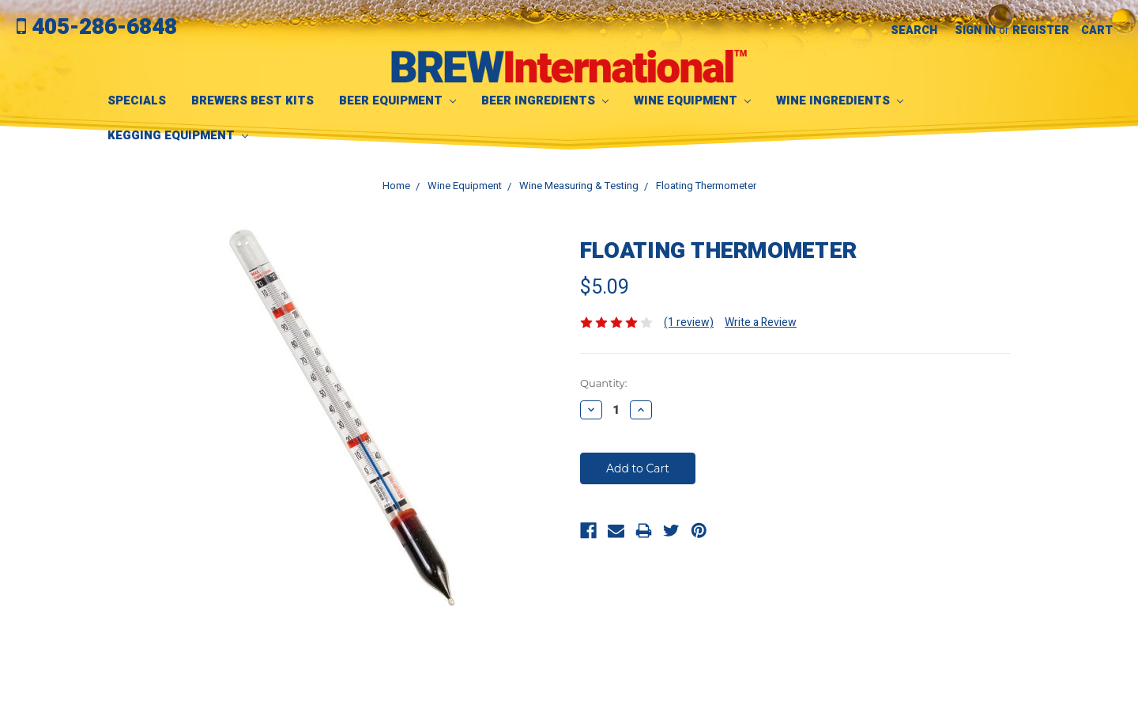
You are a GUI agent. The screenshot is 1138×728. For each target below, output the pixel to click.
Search (914, 30)
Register (1040, 30)
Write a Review (761, 322)
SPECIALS (136, 100)
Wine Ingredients (839, 100)
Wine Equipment (692, 100)
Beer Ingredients (545, 100)
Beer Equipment (397, 100)
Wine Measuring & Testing (579, 185)
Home (396, 185)
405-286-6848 (97, 27)
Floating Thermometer (706, 185)
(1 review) (689, 322)
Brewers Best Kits (252, 100)
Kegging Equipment (177, 135)
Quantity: (603, 383)
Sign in (975, 30)
